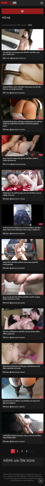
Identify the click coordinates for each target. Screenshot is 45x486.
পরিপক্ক (30, 25)
